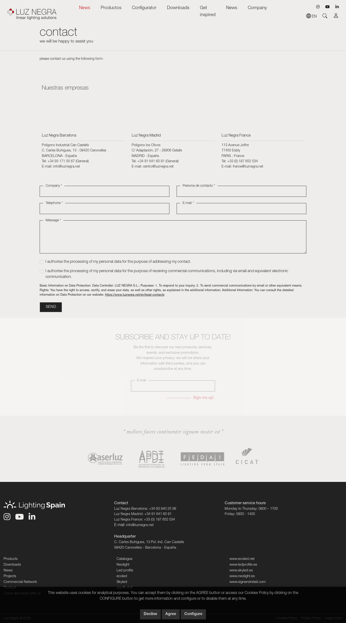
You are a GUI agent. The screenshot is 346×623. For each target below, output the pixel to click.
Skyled (122, 582)
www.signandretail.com (247, 582)
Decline (150, 614)
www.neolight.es (242, 576)
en (311, 17)
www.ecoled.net (241, 559)
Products (11, 559)
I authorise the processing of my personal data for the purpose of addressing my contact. (118, 262)
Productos (111, 8)
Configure (193, 614)
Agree (170, 614)
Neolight (123, 565)
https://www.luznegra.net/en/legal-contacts (134, 295)
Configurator (144, 8)
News (84, 8)
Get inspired (208, 11)
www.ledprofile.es (243, 565)
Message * (53, 220)
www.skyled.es (241, 570)
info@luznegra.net (140, 525)
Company (257, 8)
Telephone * (54, 203)
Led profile (125, 570)
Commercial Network (20, 582)
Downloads (178, 8)
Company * (54, 186)
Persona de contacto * (199, 186)
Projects (10, 576)
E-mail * (188, 203)
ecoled (122, 576)
